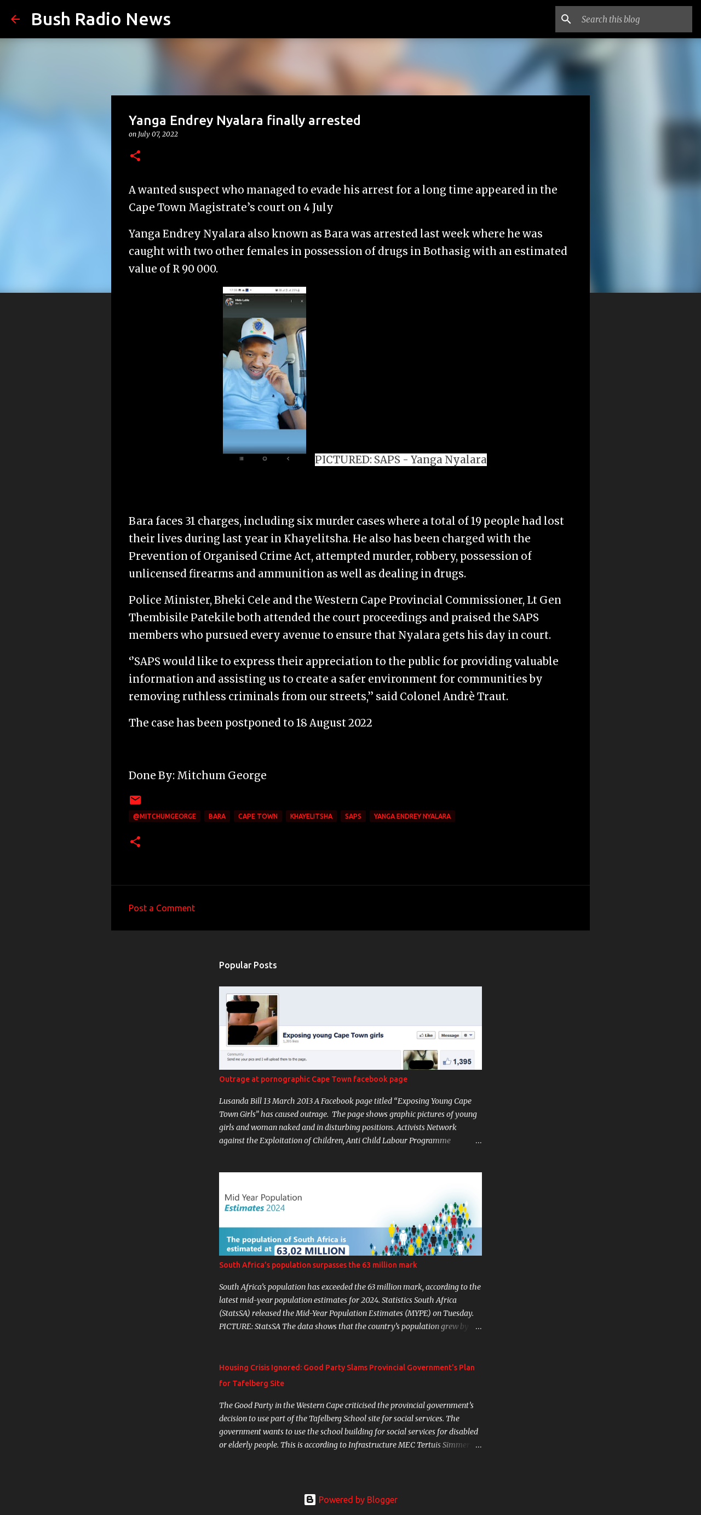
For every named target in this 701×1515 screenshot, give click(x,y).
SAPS (353, 816)
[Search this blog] (634, 19)
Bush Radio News (101, 19)
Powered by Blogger (350, 1500)
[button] (135, 156)
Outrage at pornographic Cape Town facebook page (313, 1079)
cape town (258, 816)
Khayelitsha (311, 816)
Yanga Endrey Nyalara (412, 816)
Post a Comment (162, 908)
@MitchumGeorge (164, 816)
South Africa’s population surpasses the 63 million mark (318, 1265)
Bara (217, 816)
